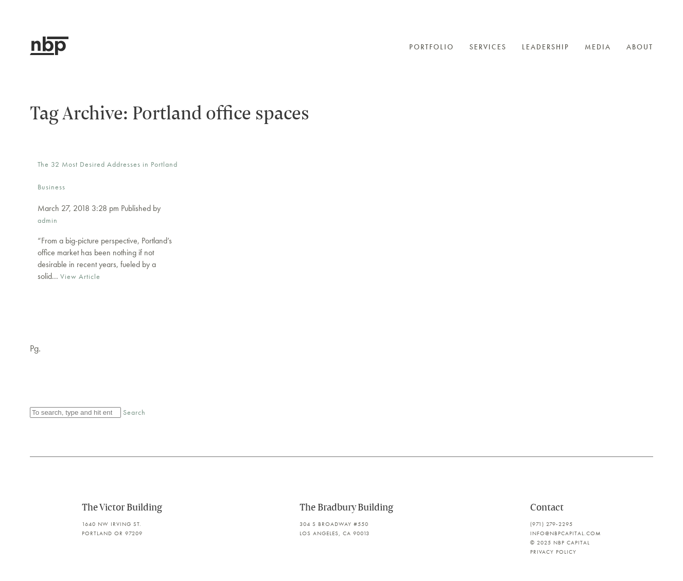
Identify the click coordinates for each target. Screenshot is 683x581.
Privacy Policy (553, 551)
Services (487, 46)
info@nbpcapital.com (565, 533)
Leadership (545, 46)
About (639, 46)
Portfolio (431, 46)
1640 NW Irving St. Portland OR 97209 (112, 528)
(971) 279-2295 (551, 523)
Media (598, 46)
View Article (80, 276)
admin (48, 220)
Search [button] (134, 412)
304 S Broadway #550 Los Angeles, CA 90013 (335, 528)
